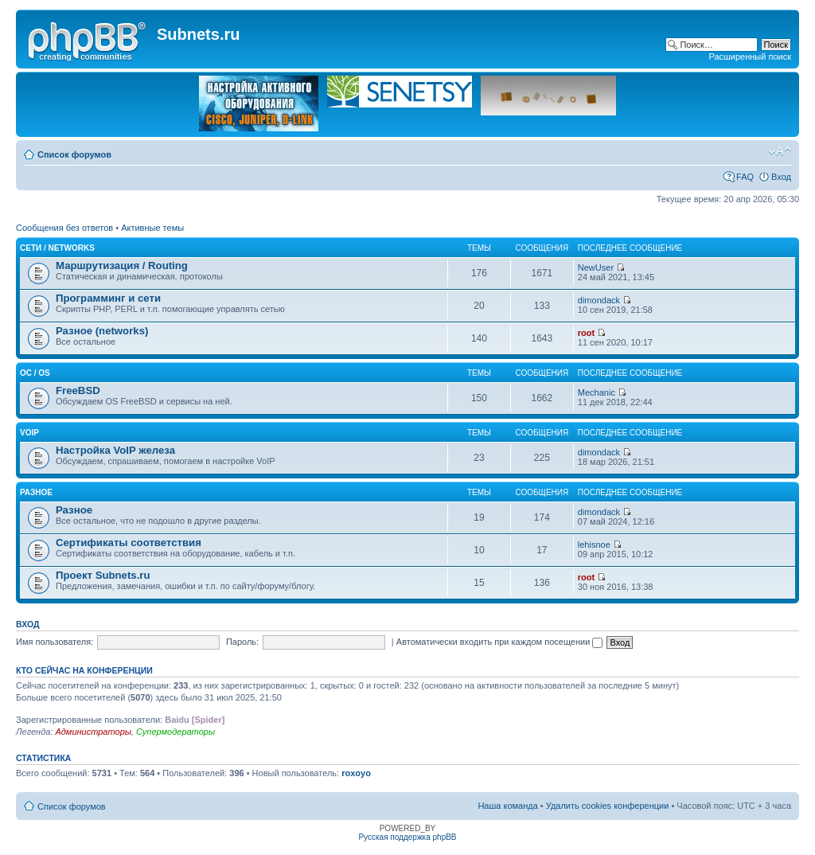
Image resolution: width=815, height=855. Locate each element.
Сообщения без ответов (64, 227)
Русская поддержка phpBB (407, 837)
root (586, 333)
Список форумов (74, 154)
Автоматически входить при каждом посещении (499, 641)
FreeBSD (78, 390)
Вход (781, 177)
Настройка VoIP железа (115, 450)
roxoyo (356, 773)
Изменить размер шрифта (779, 151)
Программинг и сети (108, 298)
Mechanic (596, 392)
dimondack (599, 300)
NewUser (596, 267)
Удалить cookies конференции (607, 805)
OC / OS (35, 373)
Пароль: (242, 641)
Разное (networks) (102, 331)
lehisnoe (594, 544)
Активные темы (152, 227)
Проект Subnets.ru (103, 575)
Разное (36, 492)
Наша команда (507, 805)
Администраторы (93, 731)
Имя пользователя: (54, 641)
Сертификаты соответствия (128, 543)
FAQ (745, 177)
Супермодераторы (175, 731)
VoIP (29, 432)
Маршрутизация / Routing (122, 265)
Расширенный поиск (749, 56)
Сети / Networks (57, 248)
